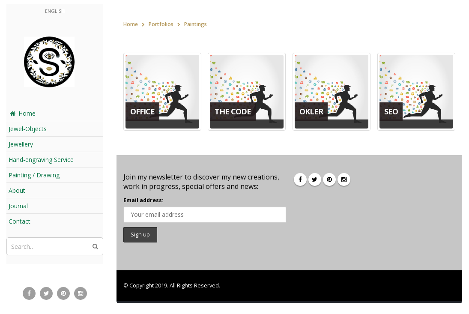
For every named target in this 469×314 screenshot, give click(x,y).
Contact (19, 221)
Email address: (143, 200)
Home (22, 113)
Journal (18, 206)
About (17, 190)
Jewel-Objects (28, 129)
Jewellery (21, 144)
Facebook (300, 179)
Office (142, 111)
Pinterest (329, 179)
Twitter (314, 179)
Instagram (344, 179)
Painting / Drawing (34, 175)
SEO (391, 111)
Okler (311, 111)
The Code (233, 111)
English (55, 11)
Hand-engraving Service (41, 160)
